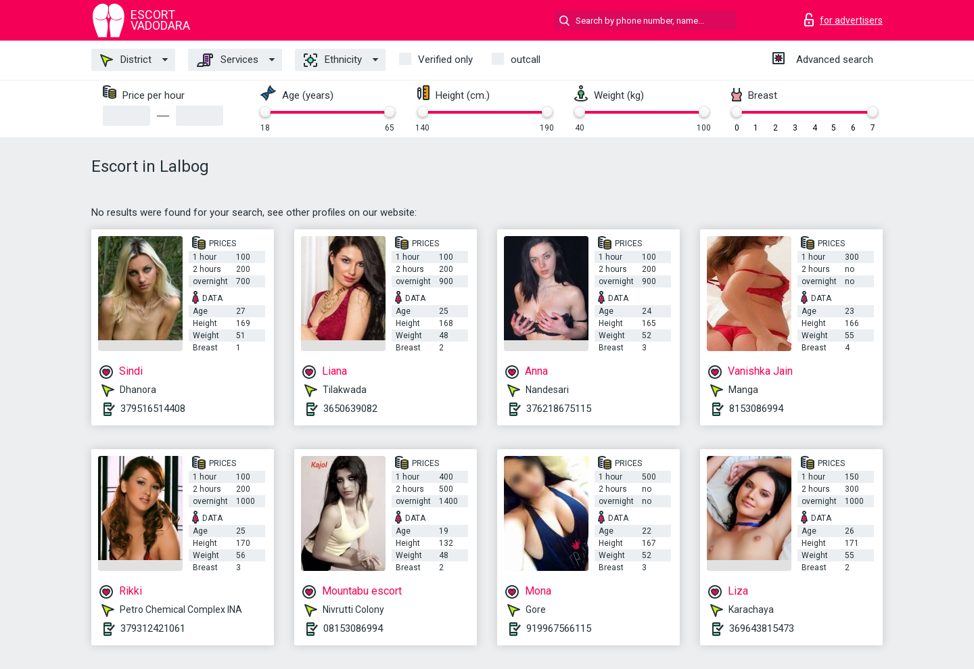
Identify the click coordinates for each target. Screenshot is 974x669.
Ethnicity (333, 60)
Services (227, 60)
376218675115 (558, 408)
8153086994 (756, 408)
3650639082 (350, 408)
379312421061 (152, 628)
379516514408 (152, 408)
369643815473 (761, 628)
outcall (525, 59)
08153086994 (353, 628)
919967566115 (558, 628)
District (126, 60)
